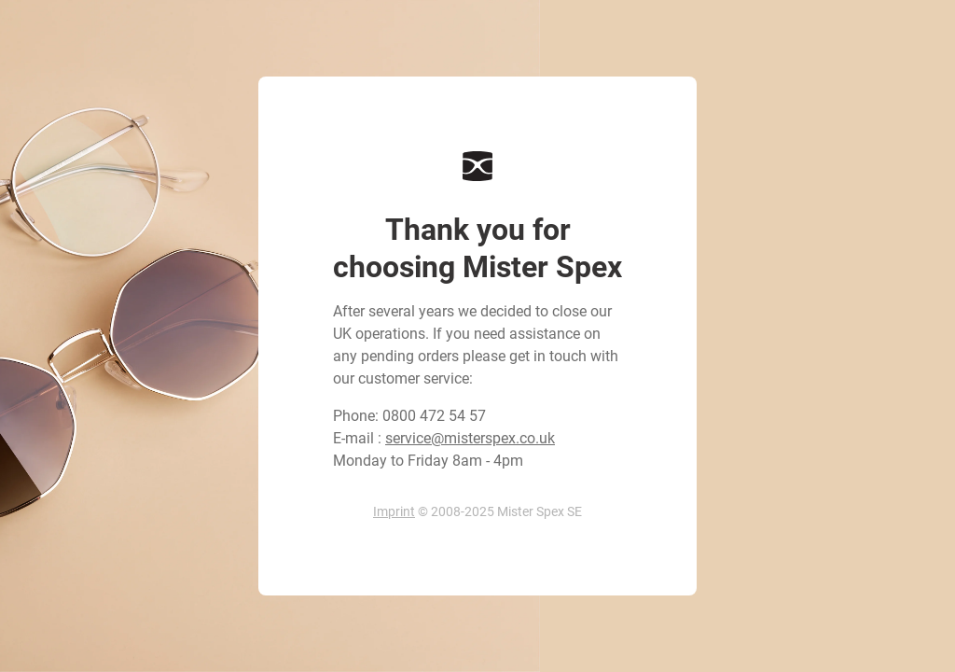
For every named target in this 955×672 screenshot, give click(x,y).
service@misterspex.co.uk (470, 438)
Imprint (394, 511)
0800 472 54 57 (434, 416)
